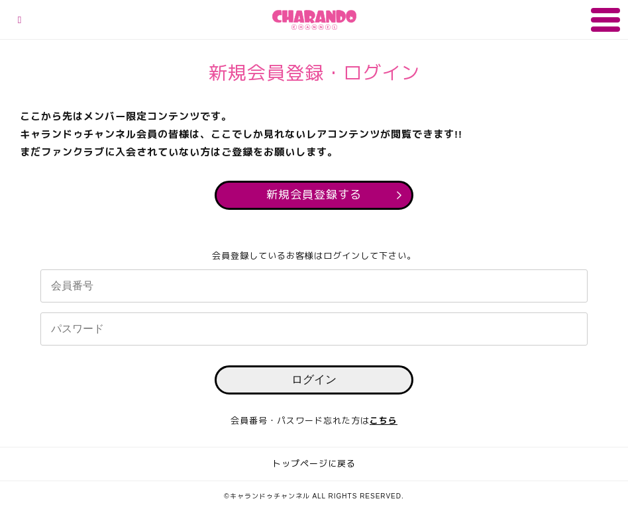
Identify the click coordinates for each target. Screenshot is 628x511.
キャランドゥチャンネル (314, 20)
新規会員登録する (314, 195)
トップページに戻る (314, 464)
